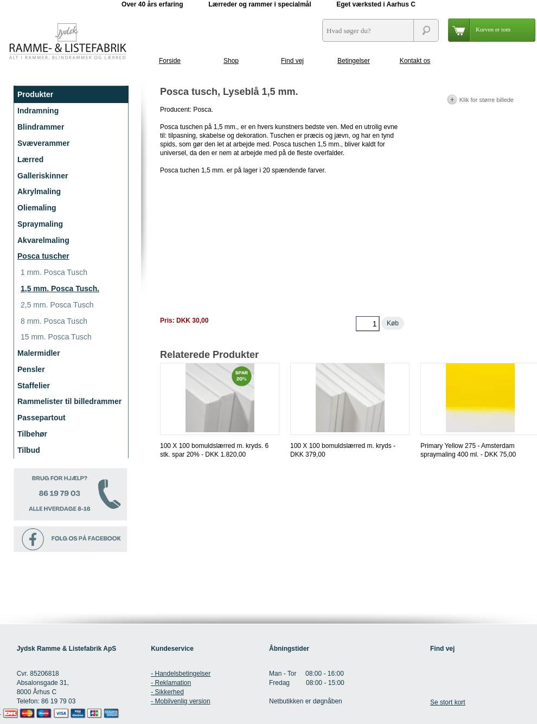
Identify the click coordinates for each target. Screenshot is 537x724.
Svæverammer (43, 143)
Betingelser (353, 61)
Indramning (38, 110)
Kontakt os (415, 61)
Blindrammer (40, 127)
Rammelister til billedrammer (69, 401)
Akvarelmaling (43, 240)
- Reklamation (171, 683)
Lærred (30, 159)
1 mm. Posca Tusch (54, 272)
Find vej (292, 61)
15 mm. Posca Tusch (56, 336)
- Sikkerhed (167, 692)
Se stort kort (447, 702)
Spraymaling (40, 224)
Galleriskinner (42, 175)
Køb (393, 323)
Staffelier (33, 385)
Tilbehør (32, 434)
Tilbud (28, 450)
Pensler (31, 369)
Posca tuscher (43, 256)
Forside (170, 61)
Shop (231, 61)
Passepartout (41, 417)
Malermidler (38, 353)
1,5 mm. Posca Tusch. (60, 288)
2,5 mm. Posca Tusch (57, 304)
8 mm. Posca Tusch (54, 321)
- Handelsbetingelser (180, 673)
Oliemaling (36, 207)
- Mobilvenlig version (180, 701)
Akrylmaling (39, 191)
